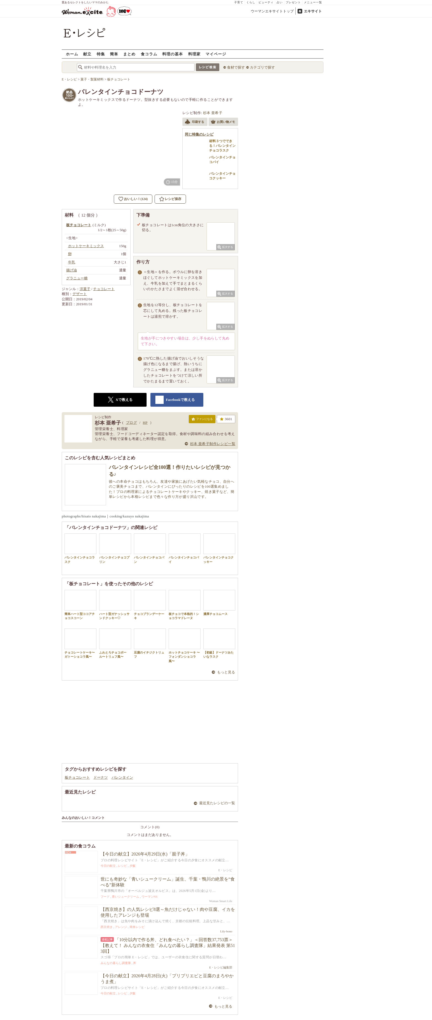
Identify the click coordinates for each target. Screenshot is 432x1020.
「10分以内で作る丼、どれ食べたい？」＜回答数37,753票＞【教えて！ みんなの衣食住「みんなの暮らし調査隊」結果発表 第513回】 (168, 945)
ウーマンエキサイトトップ (272, 11)
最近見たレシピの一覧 (217, 803)
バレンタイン (122, 777)
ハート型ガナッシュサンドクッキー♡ (115, 605)
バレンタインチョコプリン (115, 548)
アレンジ (121, 927)
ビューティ (266, 2)
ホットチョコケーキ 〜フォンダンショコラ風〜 (185, 645)
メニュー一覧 (313, 2)
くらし (250, 2)
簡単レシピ (137, 927)
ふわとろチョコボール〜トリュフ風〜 (115, 643)
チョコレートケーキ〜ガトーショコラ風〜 (80, 643)
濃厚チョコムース (219, 603)
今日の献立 (108, 865)
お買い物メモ (223, 122)
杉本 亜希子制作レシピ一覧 (212, 444)
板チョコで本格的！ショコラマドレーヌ (185, 605)
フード (105, 896)
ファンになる (202, 420)
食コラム (149, 53)
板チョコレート (77, 777)
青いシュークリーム (125, 896)
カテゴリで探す (262, 67)
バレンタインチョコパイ (185, 548)
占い (280, 2)
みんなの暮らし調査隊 (116, 963)
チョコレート (104, 289)
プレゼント (293, 2)
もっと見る (226, 672)
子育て (238, 2)
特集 (101, 53)
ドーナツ (100, 777)
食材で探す (236, 67)
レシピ (122, 865)
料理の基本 (172, 53)
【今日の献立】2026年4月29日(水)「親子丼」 (145, 854)
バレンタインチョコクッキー (219, 548)
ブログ (131, 422)
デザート (79, 294)
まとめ (129, 53)
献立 (87, 53)
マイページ (216, 53)
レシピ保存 (173, 199)
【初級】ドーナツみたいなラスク (219, 643)
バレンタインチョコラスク (80, 548)
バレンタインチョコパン (150, 548)
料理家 (194, 53)
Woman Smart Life (220, 901)
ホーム (72, 53)
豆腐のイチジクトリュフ (150, 643)
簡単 (114, 53)
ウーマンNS (150, 896)
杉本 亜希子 (213, 113)
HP (145, 422)
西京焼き (107, 927)
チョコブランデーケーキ (150, 605)
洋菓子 (85, 289)
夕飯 (132, 865)
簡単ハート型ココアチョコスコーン (80, 605)
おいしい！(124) (136, 199)
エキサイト (313, 11)
